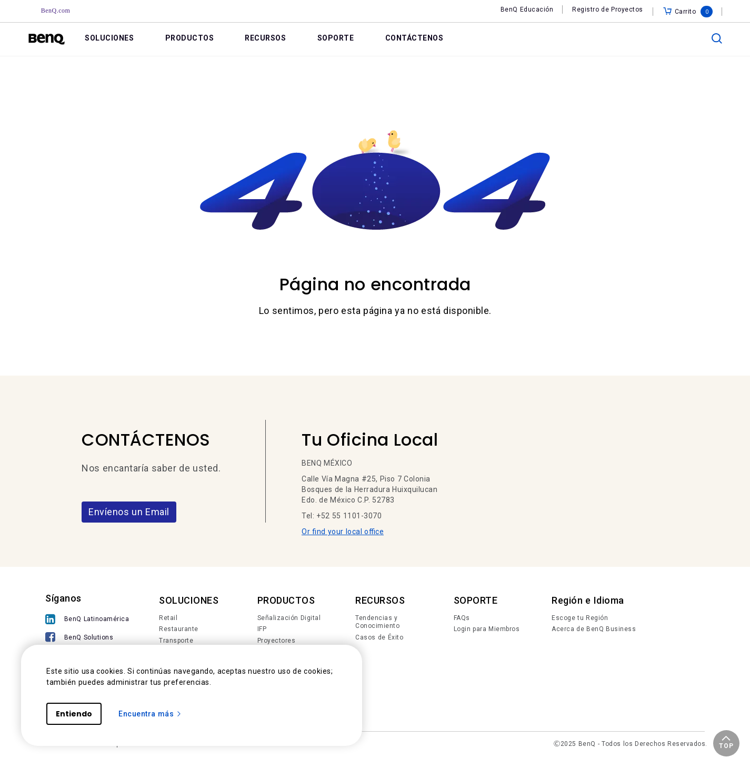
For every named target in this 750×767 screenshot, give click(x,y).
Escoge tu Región (580, 618)
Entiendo (74, 714)
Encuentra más (150, 714)
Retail (168, 618)
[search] (717, 38)
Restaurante (178, 629)
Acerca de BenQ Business (594, 629)
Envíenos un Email (128, 511)
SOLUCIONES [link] (109, 38)
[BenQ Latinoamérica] (87, 620)
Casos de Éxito (379, 637)
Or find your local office (343, 531)
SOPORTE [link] (335, 38)
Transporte (176, 640)
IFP (262, 629)
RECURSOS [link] (265, 38)
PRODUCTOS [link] (189, 38)
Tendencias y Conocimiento (377, 622)
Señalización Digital (289, 618)
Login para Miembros (487, 629)
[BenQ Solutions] (87, 638)
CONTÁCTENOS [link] (414, 38)
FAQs (462, 618)
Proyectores (276, 640)
